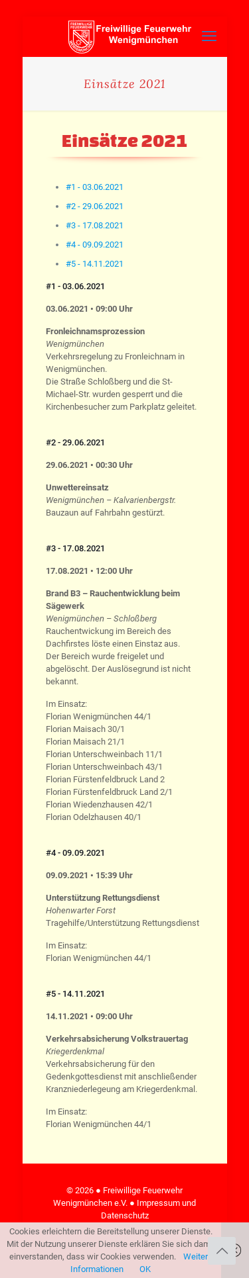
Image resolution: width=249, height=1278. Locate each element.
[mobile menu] (209, 36)
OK (145, 1269)
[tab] (95, 187)
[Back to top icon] (222, 1251)
